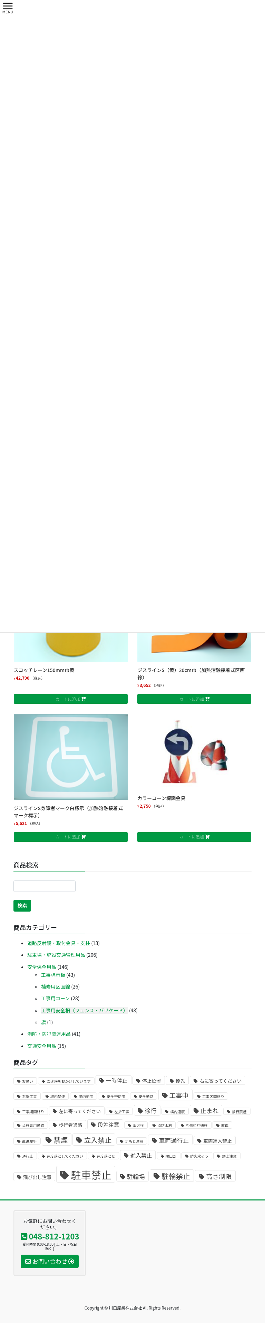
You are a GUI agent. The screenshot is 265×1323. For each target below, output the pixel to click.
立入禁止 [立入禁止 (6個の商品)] (97, 1140)
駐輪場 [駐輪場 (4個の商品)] (136, 1176)
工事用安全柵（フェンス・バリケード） (84, 1010)
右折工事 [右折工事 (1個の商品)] (29, 1096)
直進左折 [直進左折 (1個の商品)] (29, 1141)
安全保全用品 (41, 966)
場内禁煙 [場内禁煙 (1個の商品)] (57, 1096)
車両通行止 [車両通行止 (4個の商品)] (174, 1140)
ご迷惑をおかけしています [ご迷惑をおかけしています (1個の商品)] (69, 1081)
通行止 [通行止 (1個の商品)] (27, 1156)
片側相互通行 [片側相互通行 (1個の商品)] (197, 1125)
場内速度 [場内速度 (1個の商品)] (86, 1096)
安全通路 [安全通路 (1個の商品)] (146, 1096)
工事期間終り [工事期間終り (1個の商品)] (33, 1111)
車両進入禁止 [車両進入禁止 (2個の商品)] (217, 1140)
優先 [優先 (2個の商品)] (180, 1080)
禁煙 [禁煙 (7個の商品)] (60, 1140)
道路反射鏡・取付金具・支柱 (58, 943)
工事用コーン (55, 998)
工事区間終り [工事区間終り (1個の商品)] (213, 1096)
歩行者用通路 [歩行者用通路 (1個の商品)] (33, 1125)
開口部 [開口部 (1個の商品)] (171, 1156)
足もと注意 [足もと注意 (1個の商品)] (134, 1141)
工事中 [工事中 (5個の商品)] (179, 1095)
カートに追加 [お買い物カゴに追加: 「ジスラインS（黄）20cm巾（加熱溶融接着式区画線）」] (191, 699)
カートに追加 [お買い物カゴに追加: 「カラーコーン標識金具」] (191, 836)
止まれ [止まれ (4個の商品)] (209, 1110)
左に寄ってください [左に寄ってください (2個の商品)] (80, 1111)
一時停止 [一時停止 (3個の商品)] (117, 1080)
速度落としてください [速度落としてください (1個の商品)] (65, 1156)
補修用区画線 (55, 986)
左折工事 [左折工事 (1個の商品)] (121, 1111)
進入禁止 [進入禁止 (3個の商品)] (141, 1155)
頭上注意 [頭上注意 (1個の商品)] (229, 1156)
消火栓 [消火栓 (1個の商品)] (138, 1125)
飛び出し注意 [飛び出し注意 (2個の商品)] (37, 1177)
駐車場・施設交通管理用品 (56, 954)
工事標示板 (53, 974)
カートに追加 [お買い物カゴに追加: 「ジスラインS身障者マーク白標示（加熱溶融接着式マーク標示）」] (67, 836)
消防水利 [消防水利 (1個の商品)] (164, 1125)
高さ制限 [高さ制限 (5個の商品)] (219, 1176)
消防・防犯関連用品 (49, 1033)
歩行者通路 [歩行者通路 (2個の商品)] (70, 1124)
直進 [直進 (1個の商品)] (224, 1125)
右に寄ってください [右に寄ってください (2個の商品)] (220, 1080)
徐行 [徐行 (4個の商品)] (151, 1110)
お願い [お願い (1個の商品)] (27, 1081)
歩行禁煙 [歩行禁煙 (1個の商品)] (239, 1111)
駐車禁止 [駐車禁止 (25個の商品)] (91, 1174)
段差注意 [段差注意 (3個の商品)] (108, 1125)
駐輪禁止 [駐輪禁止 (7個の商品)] (175, 1176)
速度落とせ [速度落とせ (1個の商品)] (106, 1156)
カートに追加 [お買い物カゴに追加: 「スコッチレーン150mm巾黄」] (67, 699)
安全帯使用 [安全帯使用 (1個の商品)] (116, 1096)
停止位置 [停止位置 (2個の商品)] (151, 1080)
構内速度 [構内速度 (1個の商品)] (177, 1111)
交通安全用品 (41, 1045)
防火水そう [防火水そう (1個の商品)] (199, 1156)
